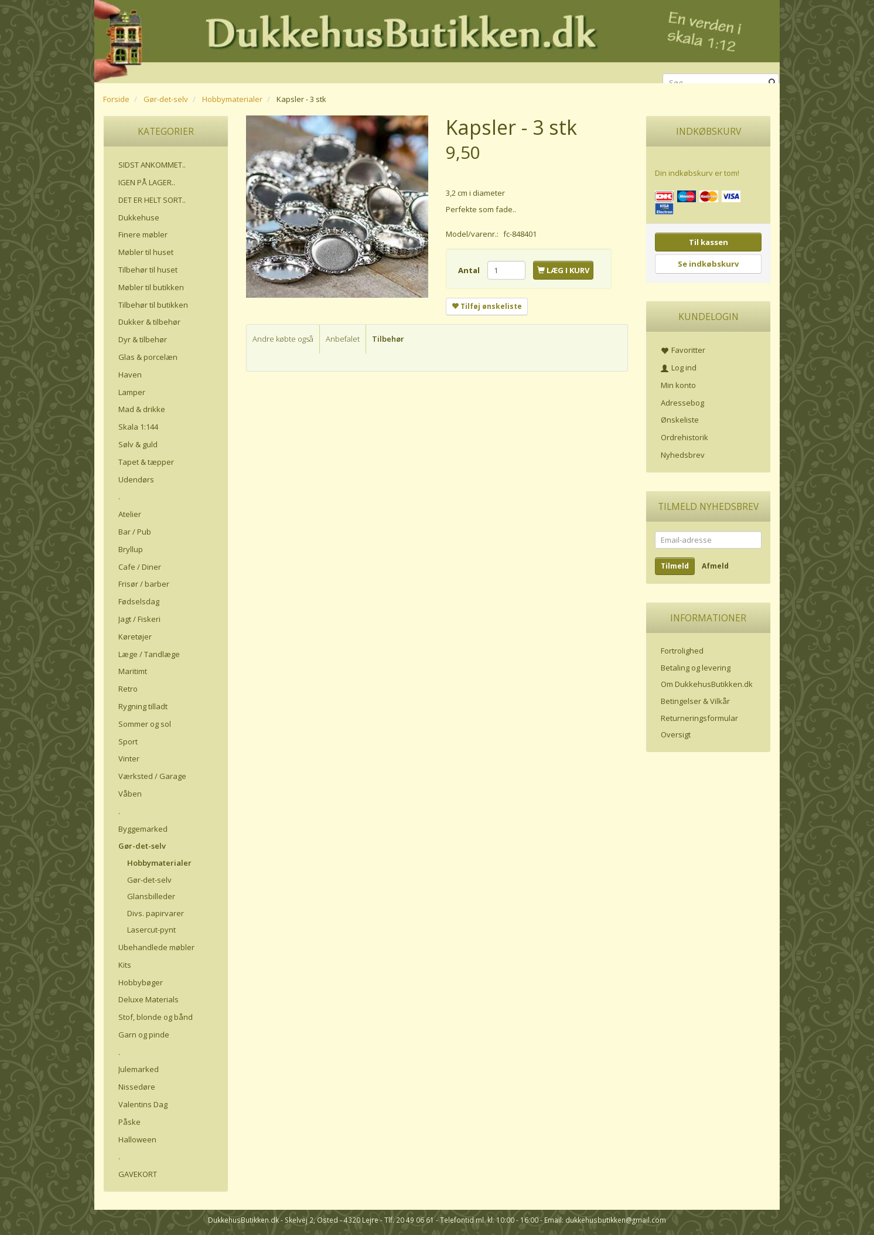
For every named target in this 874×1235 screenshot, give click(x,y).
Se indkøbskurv (708, 263)
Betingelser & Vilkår (695, 701)
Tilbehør (388, 339)
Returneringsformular (699, 718)
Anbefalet (343, 339)
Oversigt (676, 734)
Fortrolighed (682, 650)
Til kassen (708, 242)
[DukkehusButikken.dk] (437, 40)
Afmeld (715, 566)
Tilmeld (675, 566)
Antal (470, 270)
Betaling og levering (695, 667)
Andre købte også (282, 339)
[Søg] (772, 83)
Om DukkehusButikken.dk (707, 684)
